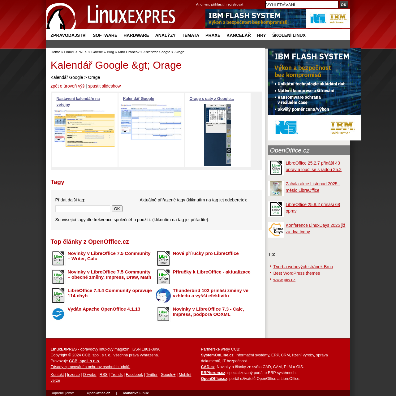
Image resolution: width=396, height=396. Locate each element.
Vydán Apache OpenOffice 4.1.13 (104, 309)
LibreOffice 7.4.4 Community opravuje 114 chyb (110, 293)
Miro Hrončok (129, 52)
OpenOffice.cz (290, 150)
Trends (117, 374)
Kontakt (57, 374)
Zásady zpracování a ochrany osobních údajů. (91, 367)
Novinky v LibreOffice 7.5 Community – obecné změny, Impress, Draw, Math (109, 274)
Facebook (134, 374)
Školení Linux (289, 35)
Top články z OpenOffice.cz (90, 241)
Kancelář (238, 35)
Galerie (97, 52)
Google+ (168, 374)
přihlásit (217, 4)
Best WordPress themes (296, 273)
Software (105, 35)
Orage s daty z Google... (212, 99)
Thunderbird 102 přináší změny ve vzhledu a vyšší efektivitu (210, 293)
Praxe (212, 35)
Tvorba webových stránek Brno (303, 266)
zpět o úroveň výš (68, 86)
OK (117, 208)
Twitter (151, 374)
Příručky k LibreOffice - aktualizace (212, 271)
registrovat (234, 4)
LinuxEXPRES (75, 52)
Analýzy (165, 35)
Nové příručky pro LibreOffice (206, 253)
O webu (89, 374)
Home (55, 52)
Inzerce (73, 374)
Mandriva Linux (135, 393)
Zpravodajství (69, 35)
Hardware (136, 35)
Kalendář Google (138, 99)
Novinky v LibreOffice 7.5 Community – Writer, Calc (109, 256)
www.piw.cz (284, 279)
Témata (190, 35)
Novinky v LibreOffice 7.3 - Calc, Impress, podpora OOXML (208, 311)
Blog (110, 52)
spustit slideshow (104, 86)
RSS (104, 374)
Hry (261, 35)
